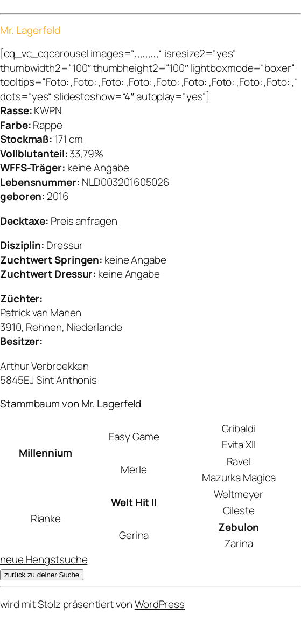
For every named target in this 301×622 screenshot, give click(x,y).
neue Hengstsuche (43, 559)
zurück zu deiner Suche (41, 575)
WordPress (160, 604)
